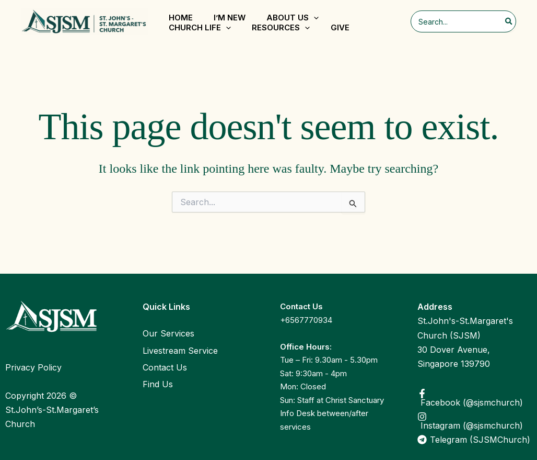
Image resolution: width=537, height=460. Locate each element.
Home (181, 18)
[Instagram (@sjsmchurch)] (474, 421)
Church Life (200, 28)
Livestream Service (180, 350)
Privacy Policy (33, 367)
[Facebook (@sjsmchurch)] (474, 398)
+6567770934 (306, 320)
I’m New (230, 18)
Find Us (158, 384)
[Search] (509, 21)
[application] (314, 18)
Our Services (168, 333)
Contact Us (165, 367)
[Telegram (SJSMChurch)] (474, 439)
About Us (292, 18)
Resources (281, 28)
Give (340, 27)
